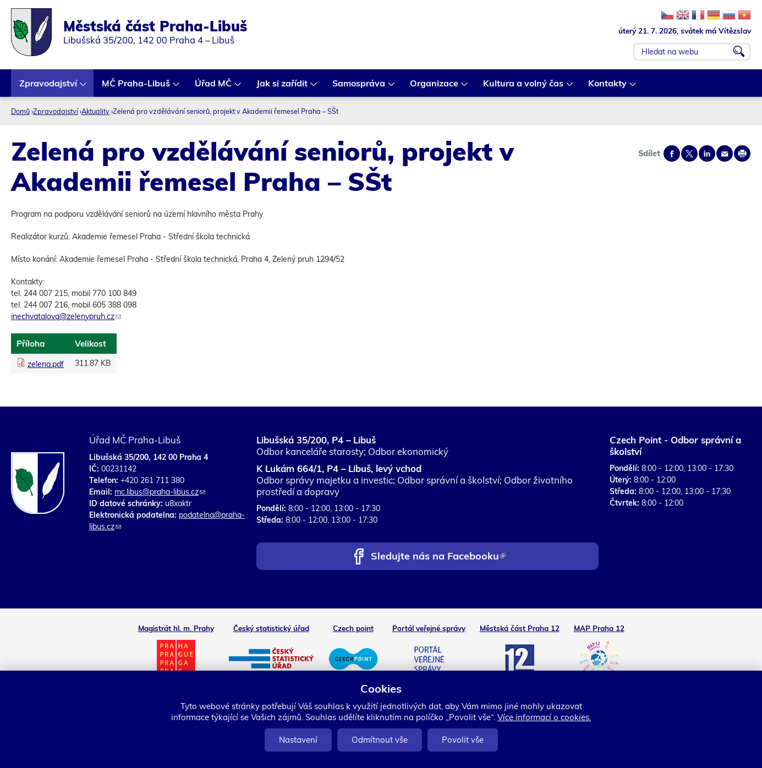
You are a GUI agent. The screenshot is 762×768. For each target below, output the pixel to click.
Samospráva (359, 87)
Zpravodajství (48, 87)
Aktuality (95, 111)
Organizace (435, 87)
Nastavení (298, 739)
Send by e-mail (724, 153)
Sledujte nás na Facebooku (438, 557)
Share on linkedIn (707, 153)
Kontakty (608, 87)
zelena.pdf (46, 364)
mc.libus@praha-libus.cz (159, 492)
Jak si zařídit (282, 87)
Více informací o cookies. (544, 717)
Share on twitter (689, 153)
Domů (20, 111)
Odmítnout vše (380, 739)
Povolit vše (463, 739)
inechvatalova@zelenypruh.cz (66, 316)
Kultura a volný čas (524, 87)
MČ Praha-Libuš (136, 87)
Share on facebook (672, 153)
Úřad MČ (214, 87)
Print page (742, 153)
